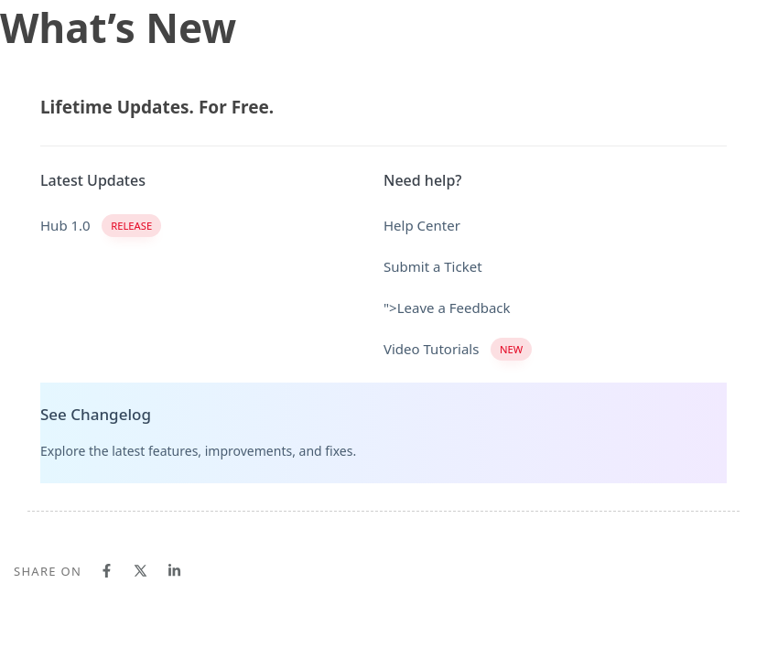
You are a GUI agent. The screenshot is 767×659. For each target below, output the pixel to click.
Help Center (422, 225)
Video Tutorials (458, 349)
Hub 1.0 (100, 225)
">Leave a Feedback (447, 307)
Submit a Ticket (433, 266)
